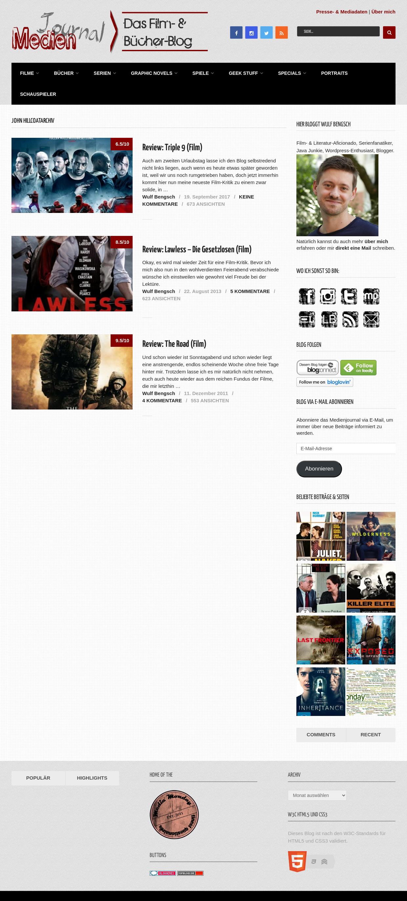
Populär (38, 755)
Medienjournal (28, 880)
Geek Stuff (232, 72)
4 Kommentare (162, 378)
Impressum (349, 880)
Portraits (320, 72)
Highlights (92, 755)
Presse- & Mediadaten (342, 11)
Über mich (384, 11)
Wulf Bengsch (158, 174)
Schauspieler (365, 72)
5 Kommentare (250, 268)
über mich (376, 218)
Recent (371, 712)
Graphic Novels (144, 72)
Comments (321, 712)
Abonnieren (319, 446)
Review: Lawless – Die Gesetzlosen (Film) (197, 227)
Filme (25, 72)
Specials (277, 72)
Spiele (191, 72)
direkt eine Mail (353, 225)
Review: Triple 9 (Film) (172, 125)
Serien (96, 72)
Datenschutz (381, 880)
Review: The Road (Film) (174, 321)
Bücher (60, 72)
